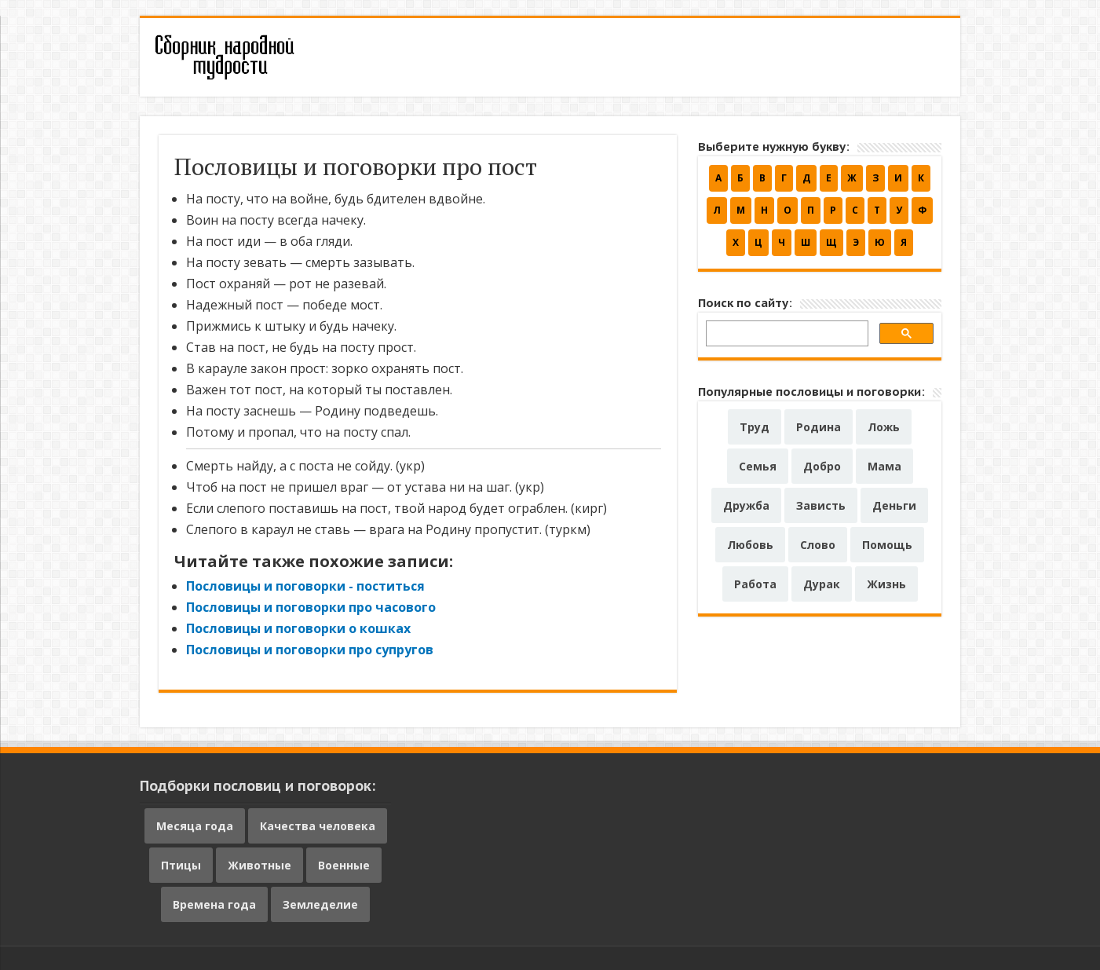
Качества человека (317, 825)
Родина (818, 426)
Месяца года (194, 825)
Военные (344, 865)
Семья (758, 466)
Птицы (181, 865)
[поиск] (785, 336)
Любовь (750, 544)
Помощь (887, 544)
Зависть (821, 505)
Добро (822, 466)
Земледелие (320, 904)
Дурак (821, 584)
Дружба (746, 505)
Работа (755, 584)
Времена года (214, 904)
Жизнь (886, 584)
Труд (754, 426)
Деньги (894, 505)
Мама (884, 466)
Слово (817, 544)
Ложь (884, 426)
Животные (259, 865)
